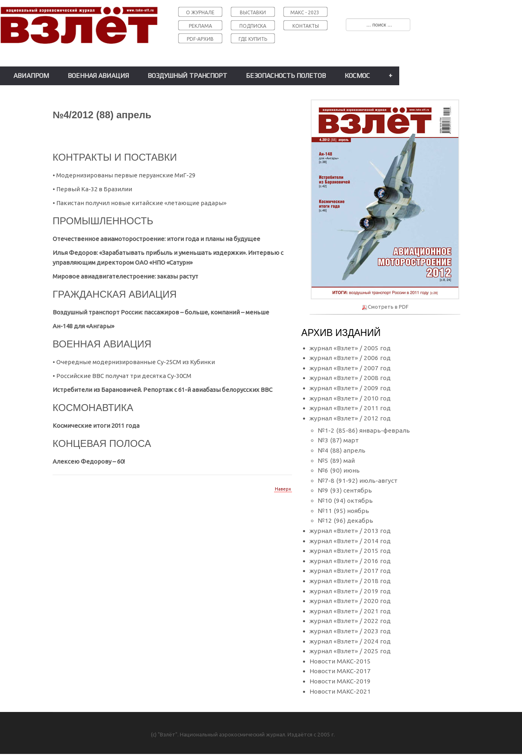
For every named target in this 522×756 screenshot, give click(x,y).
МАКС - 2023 (304, 12)
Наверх (283, 488)
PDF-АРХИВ (200, 39)
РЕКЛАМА (200, 26)
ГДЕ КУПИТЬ (253, 39)
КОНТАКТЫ (305, 26)
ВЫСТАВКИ (253, 12)
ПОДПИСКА (252, 26)
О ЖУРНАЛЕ (200, 12)
